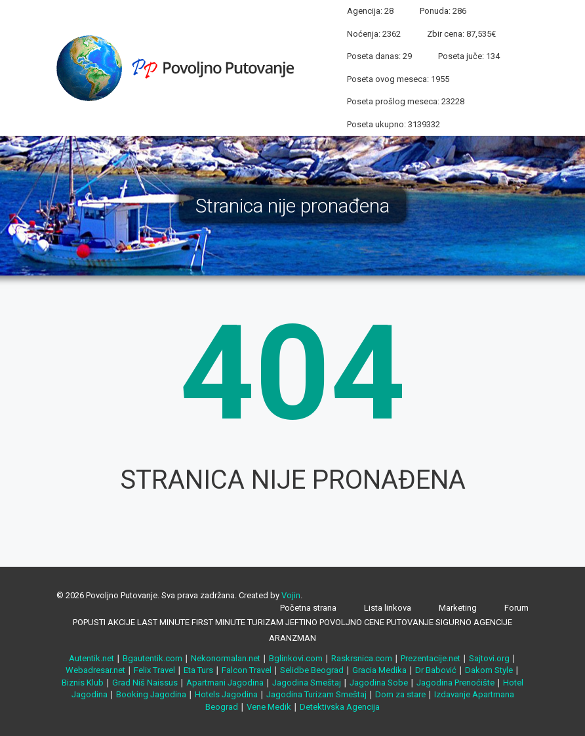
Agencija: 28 (370, 11)
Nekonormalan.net (225, 658)
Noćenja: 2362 (374, 34)
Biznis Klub (83, 682)
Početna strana (308, 608)
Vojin (290, 595)
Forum (516, 608)
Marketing (458, 608)
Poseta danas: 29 (379, 56)
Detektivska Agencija (340, 707)
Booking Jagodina (151, 694)
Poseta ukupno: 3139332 (393, 124)
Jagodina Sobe (379, 682)
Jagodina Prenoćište (455, 682)
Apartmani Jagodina (225, 682)
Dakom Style (489, 670)
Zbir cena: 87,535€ (461, 34)
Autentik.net (91, 658)
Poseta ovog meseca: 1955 (398, 79)
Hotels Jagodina (226, 694)
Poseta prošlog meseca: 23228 (405, 101)
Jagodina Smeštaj (306, 682)
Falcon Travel (247, 670)
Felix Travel (154, 670)
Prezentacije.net (430, 658)
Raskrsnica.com (361, 658)
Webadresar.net (95, 670)
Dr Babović (435, 670)
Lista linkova (387, 608)
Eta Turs (198, 670)
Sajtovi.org (489, 658)
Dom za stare (400, 694)
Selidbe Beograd (312, 670)
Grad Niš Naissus (145, 682)
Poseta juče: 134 (469, 56)
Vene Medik (269, 707)
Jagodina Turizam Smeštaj (316, 694)
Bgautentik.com (152, 658)
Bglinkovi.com (296, 658)
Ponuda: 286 (443, 11)
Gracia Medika (379, 670)
